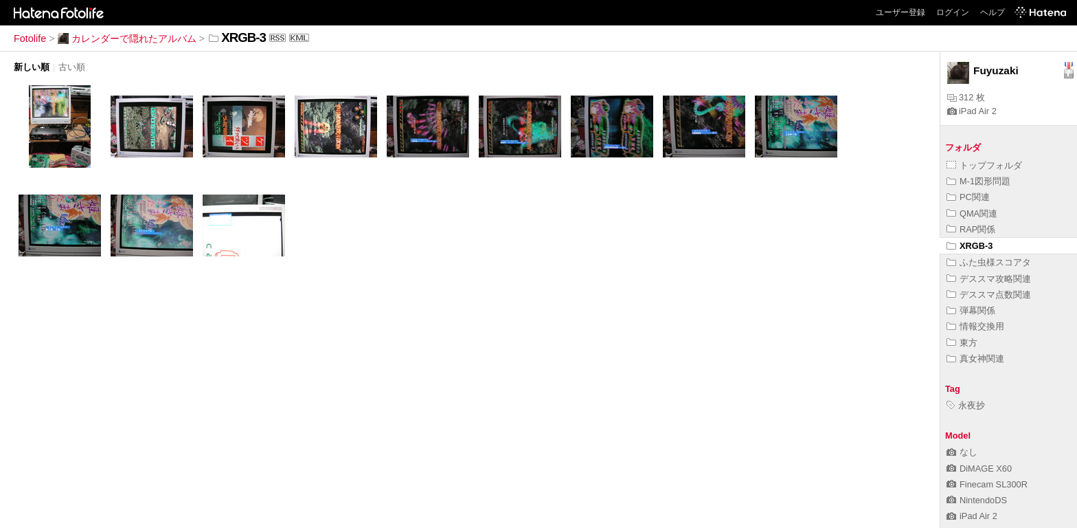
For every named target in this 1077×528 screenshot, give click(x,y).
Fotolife (30, 38)
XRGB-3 (969, 246)
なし (961, 452)
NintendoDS (976, 500)
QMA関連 (971, 213)
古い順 (71, 67)
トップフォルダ (984, 165)
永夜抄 (965, 405)
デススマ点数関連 (988, 294)
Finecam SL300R (987, 484)
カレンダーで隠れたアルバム (127, 38)
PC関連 (968, 197)
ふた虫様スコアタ (988, 262)
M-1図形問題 (978, 181)
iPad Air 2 (972, 111)
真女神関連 (975, 358)
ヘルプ (992, 12)
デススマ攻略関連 (988, 279)
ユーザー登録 (900, 12)
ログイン (952, 12)
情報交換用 (975, 326)
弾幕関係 (970, 310)
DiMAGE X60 (979, 468)
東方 (961, 343)
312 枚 (966, 97)
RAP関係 (970, 229)
